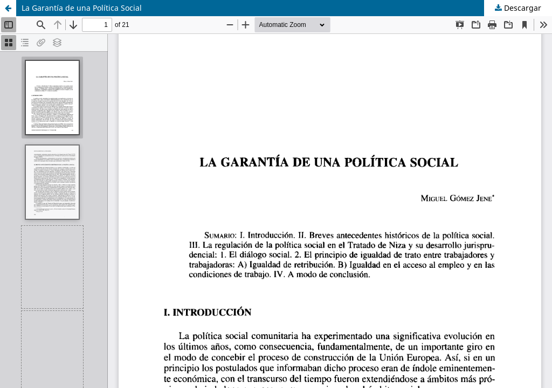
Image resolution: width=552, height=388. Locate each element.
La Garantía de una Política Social (82, 8)
